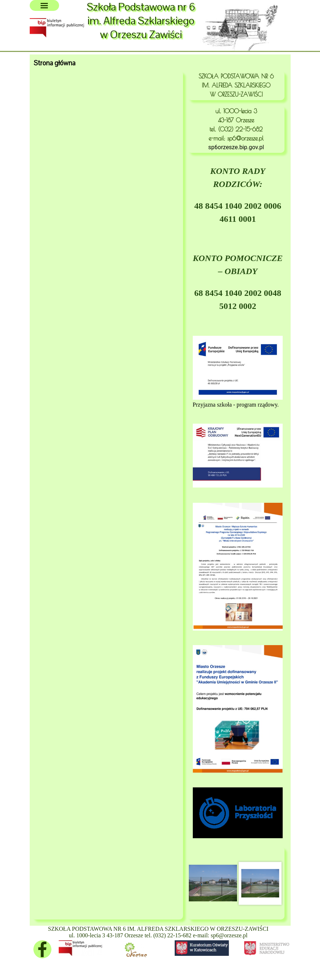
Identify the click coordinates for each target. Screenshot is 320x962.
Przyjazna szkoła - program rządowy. (236, 404)
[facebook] (42, 949)
